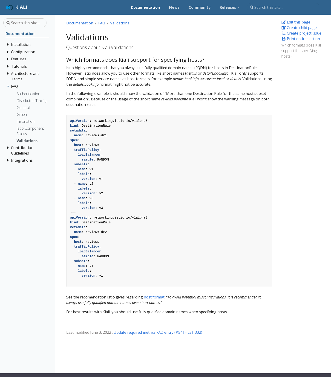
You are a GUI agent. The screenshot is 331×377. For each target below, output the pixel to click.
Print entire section (300, 38)
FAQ (101, 23)
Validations (119, 23)
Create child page (299, 27)
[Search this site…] (283, 7)
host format (154, 297)
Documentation (79, 23)
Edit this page (295, 22)
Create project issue (301, 33)
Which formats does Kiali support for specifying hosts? (301, 51)
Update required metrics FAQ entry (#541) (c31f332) (158, 332)
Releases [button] (228, 7)
